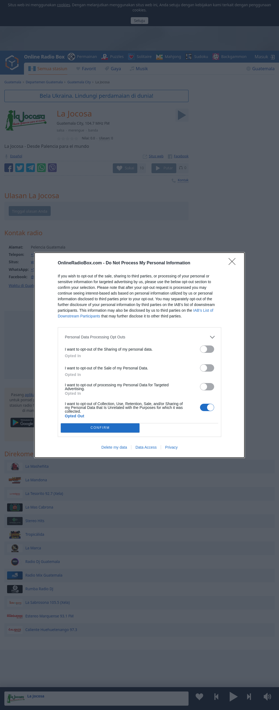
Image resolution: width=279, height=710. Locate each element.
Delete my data (114, 447)
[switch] (207, 349)
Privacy (171, 447)
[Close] (234, 263)
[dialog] (139, 355)
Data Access (146, 447)
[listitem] (139, 337)
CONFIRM (100, 428)
